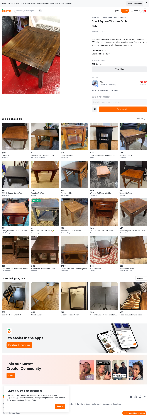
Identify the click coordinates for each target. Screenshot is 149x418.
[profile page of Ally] (95, 83)
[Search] (40, 10)
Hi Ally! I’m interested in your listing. (119, 102)
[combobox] (26, 11)
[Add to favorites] (94, 109)
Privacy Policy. (31, 400)
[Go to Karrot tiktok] (144, 396)
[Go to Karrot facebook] (130, 396)
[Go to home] (6, 10)
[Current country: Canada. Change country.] (144, 10)
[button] (141, 119)
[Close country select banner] (146, 2)
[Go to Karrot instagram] (135, 396)
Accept (60, 406)
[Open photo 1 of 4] (31, 55)
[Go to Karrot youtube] (140, 396)
